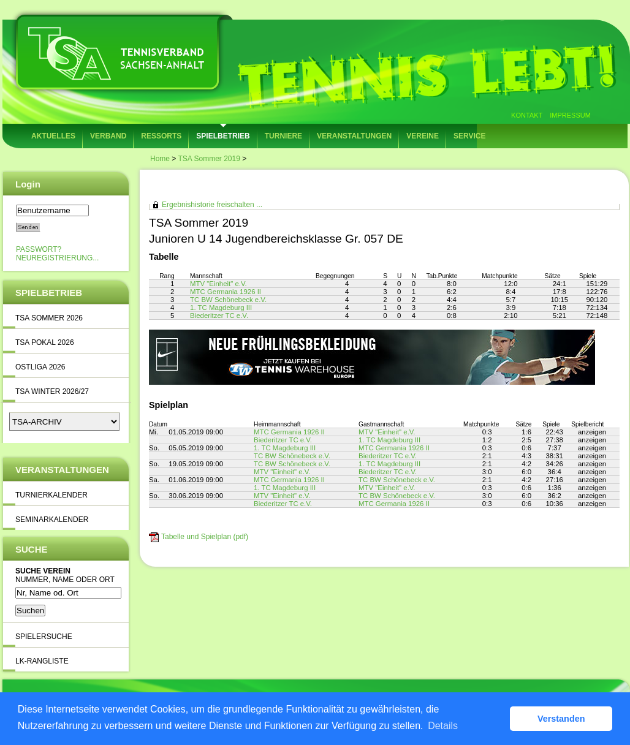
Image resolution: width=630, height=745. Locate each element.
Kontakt (526, 115)
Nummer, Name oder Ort (65, 579)
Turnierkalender (51, 495)
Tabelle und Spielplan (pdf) (204, 536)
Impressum (570, 115)
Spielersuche (43, 636)
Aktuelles (53, 136)
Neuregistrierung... (57, 258)
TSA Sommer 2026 (49, 318)
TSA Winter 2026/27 (52, 391)
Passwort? (38, 249)
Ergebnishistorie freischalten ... (212, 204)
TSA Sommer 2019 (209, 158)
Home (160, 158)
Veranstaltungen (354, 136)
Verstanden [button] (561, 719)
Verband (108, 136)
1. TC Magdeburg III (221, 307)
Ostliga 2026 (40, 367)
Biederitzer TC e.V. (219, 315)
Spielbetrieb (222, 136)
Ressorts (161, 136)
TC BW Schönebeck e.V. (228, 299)
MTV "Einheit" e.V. (218, 283)
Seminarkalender (51, 519)
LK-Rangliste (42, 661)
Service (469, 136)
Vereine (422, 136)
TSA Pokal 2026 (44, 342)
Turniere (283, 136)
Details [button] (443, 725)
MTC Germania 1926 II (225, 291)
